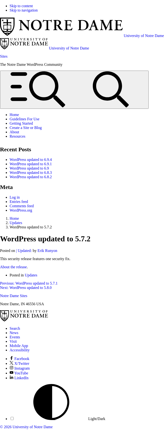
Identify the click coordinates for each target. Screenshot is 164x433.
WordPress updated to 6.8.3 (31, 173)
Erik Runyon (47, 251)
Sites (3, 56)
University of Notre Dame (32, 427)
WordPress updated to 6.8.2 (31, 177)
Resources (17, 136)
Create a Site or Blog (26, 128)
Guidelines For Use (24, 119)
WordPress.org (21, 210)
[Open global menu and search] (74, 90)
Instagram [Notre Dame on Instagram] (20, 368)
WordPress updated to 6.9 (29, 168)
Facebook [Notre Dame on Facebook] (19, 359)
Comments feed (22, 206)
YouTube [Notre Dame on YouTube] (19, 373)
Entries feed (19, 202)
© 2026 (6, 427)
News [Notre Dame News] (14, 333)
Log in (15, 197)
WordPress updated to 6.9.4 (31, 160)
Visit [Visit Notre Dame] (13, 341)
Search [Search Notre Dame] (15, 328)
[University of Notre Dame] (24, 320)
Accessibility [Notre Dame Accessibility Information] (20, 350)
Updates (31, 275)
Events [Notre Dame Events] (15, 337)
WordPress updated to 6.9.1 (31, 164)
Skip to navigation (24, 10)
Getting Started (21, 123)
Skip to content (21, 6)
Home (14, 115)
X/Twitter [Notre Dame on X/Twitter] (19, 363)
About (14, 132)
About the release (13, 267)
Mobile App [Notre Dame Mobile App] (19, 346)
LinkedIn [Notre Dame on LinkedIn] (19, 378)
